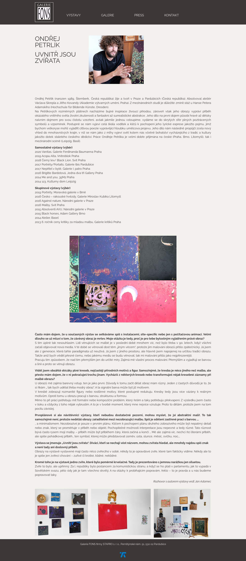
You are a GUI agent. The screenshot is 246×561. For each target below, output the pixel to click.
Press (139, 15)
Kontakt (171, 15)
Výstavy (74, 15)
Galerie (107, 15)
